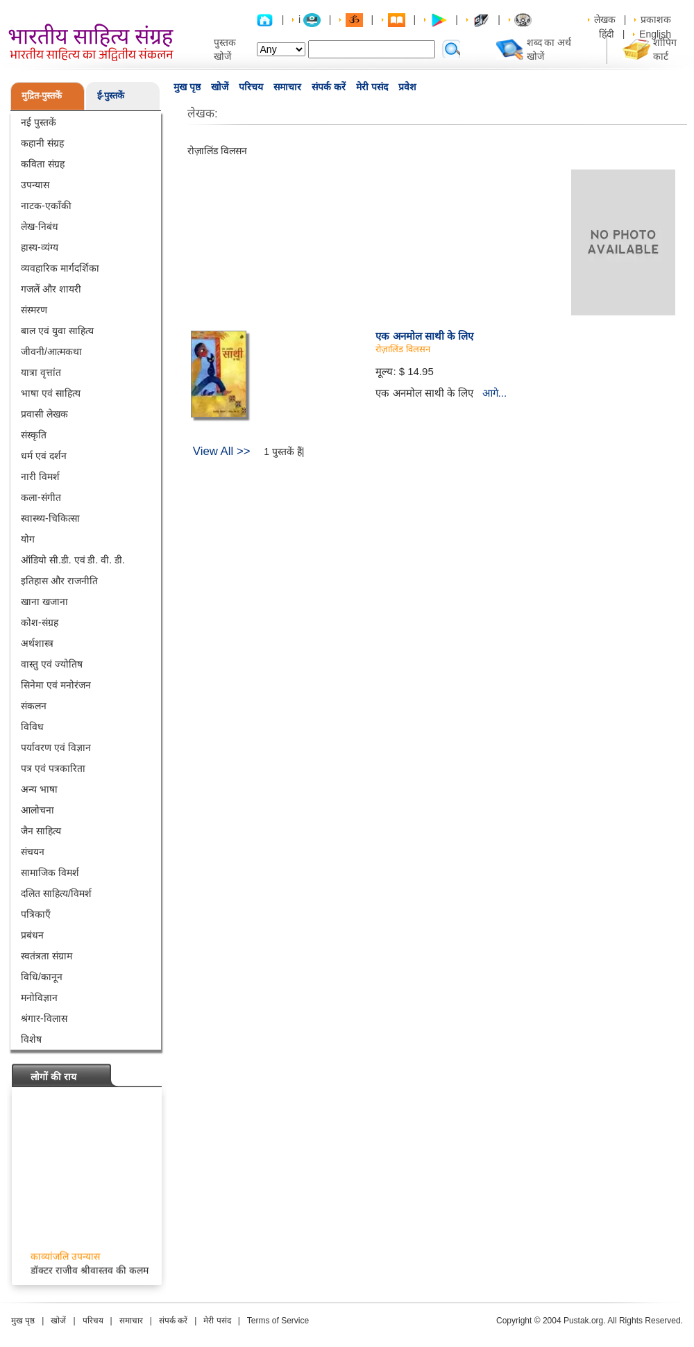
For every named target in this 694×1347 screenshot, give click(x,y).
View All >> (222, 451)
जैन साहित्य (41, 830)
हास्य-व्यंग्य (39, 247)
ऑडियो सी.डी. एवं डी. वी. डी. (73, 559)
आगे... (494, 393)
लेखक (605, 19)
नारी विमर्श (40, 476)
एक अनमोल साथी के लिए (424, 336)
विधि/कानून (41, 976)
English (655, 34)
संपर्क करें (329, 86)
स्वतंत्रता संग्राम (46, 955)
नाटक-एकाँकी (46, 205)
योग (28, 539)
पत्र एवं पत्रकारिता (53, 768)
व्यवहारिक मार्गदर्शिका (60, 268)
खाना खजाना (44, 601)
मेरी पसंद (372, 86)
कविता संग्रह (43, 164)
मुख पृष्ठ (187, 86)
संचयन (32, 851)
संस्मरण (34, 309)
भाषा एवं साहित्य (51, 393)
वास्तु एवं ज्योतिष (52, 664)
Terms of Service (278, 1320)
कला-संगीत (41, 497)
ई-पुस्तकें (110, 95)
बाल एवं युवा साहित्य (57, 330)
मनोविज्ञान (39, 997)
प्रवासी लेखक (44, 414)
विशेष (31, 1039)
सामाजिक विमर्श (50, 872)
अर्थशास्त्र (37, 643)
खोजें (219, 86)
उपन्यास (35, 184)
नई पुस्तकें (38, 122)
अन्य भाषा (39, 789)
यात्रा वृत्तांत (41, 372)
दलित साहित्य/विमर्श (56, 893)
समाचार (287, 86)
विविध (32, 726)
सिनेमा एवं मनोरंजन (56, 685)
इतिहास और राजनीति (59, 580)
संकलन (33, 705)
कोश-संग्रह (39, 622)
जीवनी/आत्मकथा (51, 351)
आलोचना (37, 810)
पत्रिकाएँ (36, 914)
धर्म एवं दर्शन (44, 455)
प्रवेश (407, 86)
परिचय (251, 86)
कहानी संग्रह (42, 143)
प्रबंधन (32, 935)
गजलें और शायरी (51, 289)
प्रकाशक (656, 19)
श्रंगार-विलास (44, 1018)
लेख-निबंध (39, 226)
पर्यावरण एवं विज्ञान (56, 747)
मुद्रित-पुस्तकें (42, 95)
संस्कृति (33, 434)
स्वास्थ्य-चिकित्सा (50, 518)
